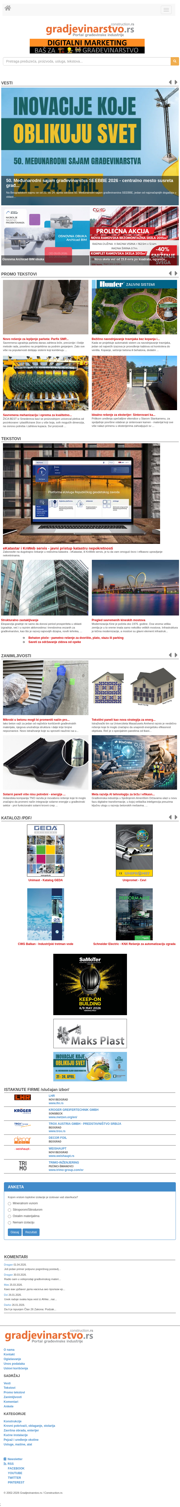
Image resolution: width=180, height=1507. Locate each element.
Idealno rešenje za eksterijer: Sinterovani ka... (123, 415)
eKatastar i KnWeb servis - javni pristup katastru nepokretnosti (58, 548)
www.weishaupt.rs (61, 1156)
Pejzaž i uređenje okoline (21, 1439)
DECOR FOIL (58, 1138)
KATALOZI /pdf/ (16, 818)
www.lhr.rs (56, 1103)
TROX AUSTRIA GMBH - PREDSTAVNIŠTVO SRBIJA (85, 1124)
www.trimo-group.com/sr (66, 1170)
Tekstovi (11, 439)
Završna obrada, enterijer (21, 1430)
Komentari (16, 1257)
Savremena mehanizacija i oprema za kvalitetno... (37, 415)
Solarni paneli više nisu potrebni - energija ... (34, 794)
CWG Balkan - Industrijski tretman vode (45, 944)
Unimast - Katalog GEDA (45, 880)
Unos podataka (14, 1363)
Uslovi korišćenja (16, 1368)
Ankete (9, 1406)
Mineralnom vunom (25, 1203)
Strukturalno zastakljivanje (19, 620)
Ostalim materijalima (26, 1216)
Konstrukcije (13, 1421)
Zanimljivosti (16, 656)
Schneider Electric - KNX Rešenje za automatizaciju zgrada (134, 944)
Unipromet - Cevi (134, 880)
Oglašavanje (12, 1359)
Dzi (6, 1294)
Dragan (9, 1264)
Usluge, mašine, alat (18, 1444)
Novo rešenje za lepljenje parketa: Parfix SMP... (36, 339)
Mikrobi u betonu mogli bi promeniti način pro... (36, 719)
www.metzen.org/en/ (63, 1117)
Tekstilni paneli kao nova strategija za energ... (124, 719)
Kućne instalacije (16, 1435)
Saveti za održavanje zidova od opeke (54, 642)
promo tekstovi (19, 274)
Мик (7, 1284)
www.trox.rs (57, 1131)
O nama (9, 1349)
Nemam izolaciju (23, 1222)
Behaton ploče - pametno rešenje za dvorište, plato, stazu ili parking (76, 638)
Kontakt (9, 1354)
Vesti (7, 83)
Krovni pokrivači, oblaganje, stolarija (29, 1426)
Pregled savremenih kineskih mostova (118, 620)
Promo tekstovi (14, 1392)
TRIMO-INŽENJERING (64, 1162)
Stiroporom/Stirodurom (27, 1209)
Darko (8, 1304)
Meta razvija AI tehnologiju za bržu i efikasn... (123, 794)
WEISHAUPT (58, 1148)
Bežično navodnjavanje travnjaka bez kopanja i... (126, 339)
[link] (90, 30)
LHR (52, 1096)
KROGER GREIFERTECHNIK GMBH (74, 1110)
